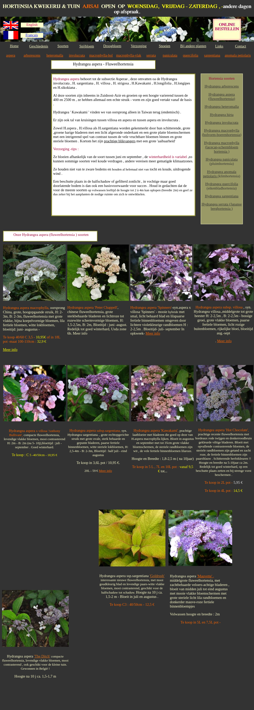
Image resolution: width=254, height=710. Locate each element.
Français (32, 35)
